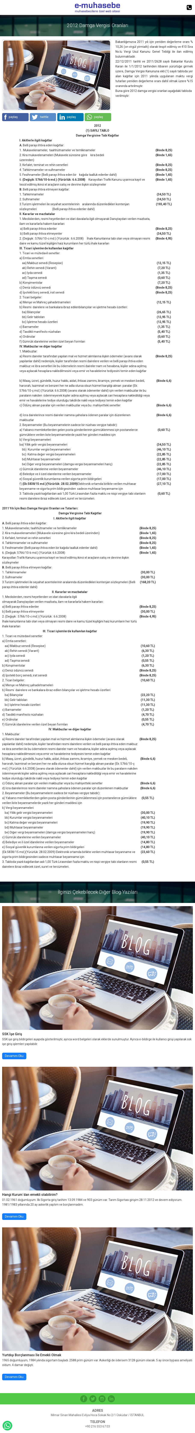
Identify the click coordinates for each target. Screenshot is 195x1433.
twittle (40, 117)
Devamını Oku (14, 1056)
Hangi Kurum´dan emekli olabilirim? (30, 1195)
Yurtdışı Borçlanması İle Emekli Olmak (31, 1355)
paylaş (11, 117)
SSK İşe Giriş (12, 1034)
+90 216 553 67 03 (97, 1426)
